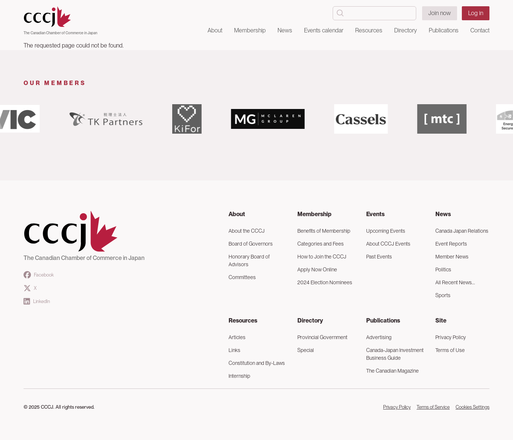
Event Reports (451, 244)
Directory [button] (405, 30)
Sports (442, 295)
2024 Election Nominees (324, 282)
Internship (239, 376)
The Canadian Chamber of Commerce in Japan (60, 33)
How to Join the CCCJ (321, 257)
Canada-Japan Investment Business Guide (395, 354)
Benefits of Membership (323, 231)
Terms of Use (450, 350)
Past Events (379, 257)
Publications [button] (444, 30)
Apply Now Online (317, 269)
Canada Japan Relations (461, 231)
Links (234, 350)
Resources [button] (368, 30)
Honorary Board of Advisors (249, 260)
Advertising (379, 337)
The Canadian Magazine (392, 371)
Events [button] (375, 214)
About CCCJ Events (388, 244)
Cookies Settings (472, 407)
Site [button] (440, 320)
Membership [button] (250, 30)
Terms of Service (433, 407)
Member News (451, 257)
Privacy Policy (450, 337)
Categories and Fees (320, 244)
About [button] (215, 30)
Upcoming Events (385, 231)
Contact (479, 30)
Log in (475, 13)
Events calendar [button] (323, 30)
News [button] (284, 30)
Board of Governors (251, 244)
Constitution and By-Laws (257, 363)
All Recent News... (455, 282)
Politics (443, 269)
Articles (237, 337)
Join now (439, 13)
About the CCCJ (247, 231)
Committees (242, 277)
